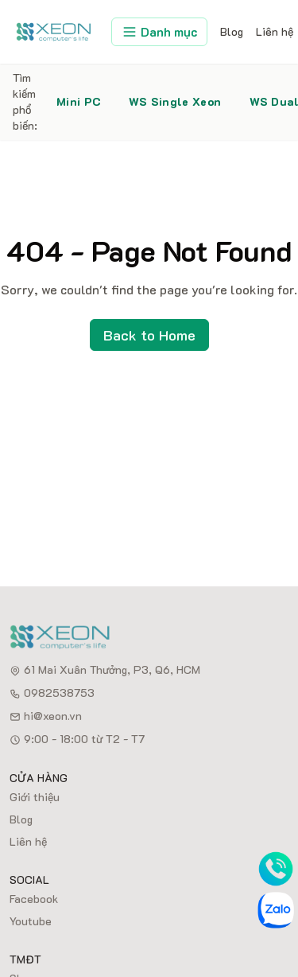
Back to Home (149, 334)
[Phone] (276, 869)
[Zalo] (276, 910)
